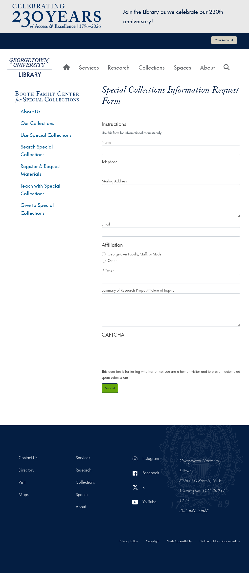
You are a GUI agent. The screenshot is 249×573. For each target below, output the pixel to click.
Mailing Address (114, 181)
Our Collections (37, 123)
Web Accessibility (179, 541)
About (207, 67)
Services (89, 67)
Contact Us (28, 457)
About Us (30, 111)
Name (106, 142)
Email (106, 224)
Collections (151, 67)
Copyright (152, 541)
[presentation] (139, 351)
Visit (22, 482)
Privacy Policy (128, 541)
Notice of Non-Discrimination (220, 541)
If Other (108, 271)
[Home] (66, 67)
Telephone (110, 161)
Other (112, 260)
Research (119, 67)
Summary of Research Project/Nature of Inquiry (138, 290)
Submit (110, 388)
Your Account (224, 40)
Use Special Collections (46, 135)
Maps (23, 494)
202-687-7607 (193, 511)
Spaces (182, 67)
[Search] (227, 67)
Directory (26, 470)
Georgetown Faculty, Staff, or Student (136, 254)
